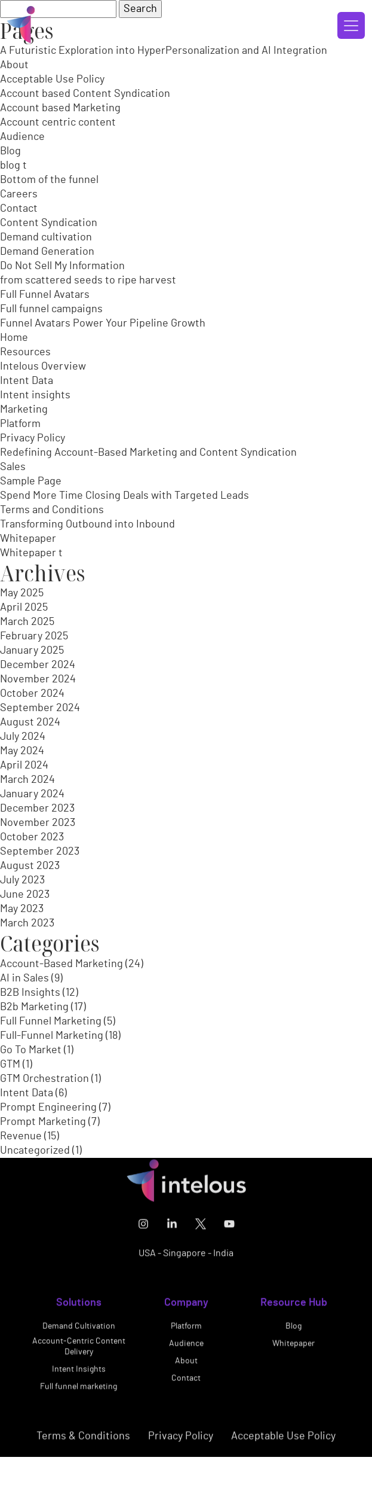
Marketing (24, 409)
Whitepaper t (31, 553)
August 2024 (30, 722)
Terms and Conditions (52, 510)
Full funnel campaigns (51, 309)
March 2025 (27, 622)
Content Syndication (48, 223)
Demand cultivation (46, 237)
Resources (25, 352)
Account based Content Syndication (85, 94)
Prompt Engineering (48, 1107)
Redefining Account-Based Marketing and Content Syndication (148, 452)
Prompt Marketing (43, 1122)
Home (14, 338)
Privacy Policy (32, 438)
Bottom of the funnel (49, 180)
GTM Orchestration (44, 1079)
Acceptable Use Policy (52, 79)
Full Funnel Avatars (45, 294)
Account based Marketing (60, 108)
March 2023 (27, 923)
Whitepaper (28, 538)
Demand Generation (47, 251)
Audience (22, 137)
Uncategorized (35, 1150)
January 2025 (32, 650)
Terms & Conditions (83, 1441)
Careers (19, 194)
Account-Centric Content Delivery (78, 1351)
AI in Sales (24, 978)
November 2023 (37, 823)
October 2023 (32, 837)
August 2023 (30, 866)
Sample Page (31, 481)
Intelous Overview (43, 366)
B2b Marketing (34, 1007)
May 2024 (22, 751)
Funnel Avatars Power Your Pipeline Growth (102, 323)
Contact (19, 208)
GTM (10, 1064)
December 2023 (37, 808)
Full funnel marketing (78, 1392)
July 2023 (22, 880)
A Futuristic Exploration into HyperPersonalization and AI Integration (163, 50)
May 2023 (22, 909)
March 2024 (27, 780)
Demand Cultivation (78, 1331)
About (14, 65)
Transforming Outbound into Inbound (87, 524)
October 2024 (32, 693)
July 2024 (22, 736)
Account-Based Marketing (61, 964)
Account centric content (58, 122)
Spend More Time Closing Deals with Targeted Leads (124, 495)
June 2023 (25, 894)
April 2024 (24, 765)
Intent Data (26, 381)
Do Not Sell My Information (62, 266)
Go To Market (31, 1050)
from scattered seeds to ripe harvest (88, 280)
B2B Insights (30, 992)
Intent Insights (79, 1374)
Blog (10, 151)
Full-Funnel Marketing (51, 1035)
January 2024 (32, 794)
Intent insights (35, 395)
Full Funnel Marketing (51, 1021)
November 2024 (38, 679)
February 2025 (34, 636)
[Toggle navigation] (351, 25)
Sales (13, 467)
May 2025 (22, 593)
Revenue (21, 1136)
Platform (20, 424)
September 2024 (40, 708)
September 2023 (39, 851)
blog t (13, 165)
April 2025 (24, 607)
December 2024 (37, 665)
